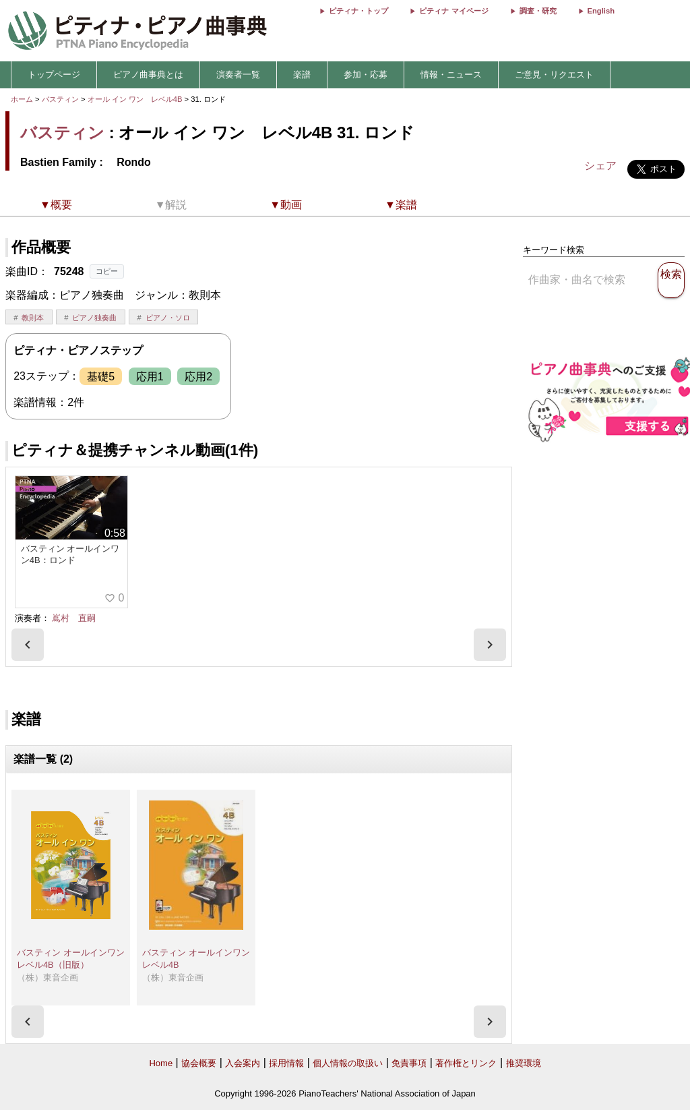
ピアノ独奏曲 (94, 318)
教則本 (33, 318)
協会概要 (198, 1063)
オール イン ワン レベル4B (136, 99)
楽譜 (302, 74)
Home (160, 1063)
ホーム (22, 99)
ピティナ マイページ (453, 11)
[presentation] (27, 645)
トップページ (54, 74)
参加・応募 (365, 74)
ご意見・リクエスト (554, 74)
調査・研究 (538, 11)
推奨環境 (523, 1063)
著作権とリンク (466, 1063)
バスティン (60, 99)
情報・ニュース (451, 74)
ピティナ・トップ (358, 11)
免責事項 (409, 1063)
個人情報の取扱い (348, 1063)
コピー (107, 271)
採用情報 (286, 1063)
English (601, 11)
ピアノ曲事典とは (148, 74)
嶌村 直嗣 (74, 618)
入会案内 (242, 1063)
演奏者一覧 (238, 74)
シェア (600, 165)
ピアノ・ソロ (168, 318)
